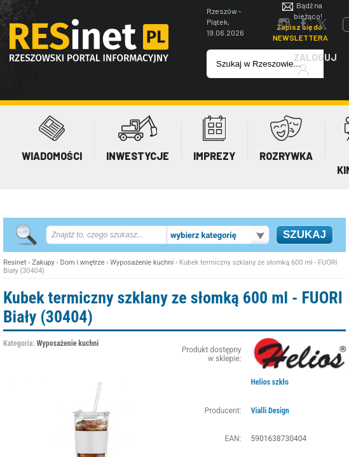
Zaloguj (315, 64)
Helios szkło (270, 382)
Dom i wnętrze (82, 262)
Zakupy (43, 262)
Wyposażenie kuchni (142, 262)
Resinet (14, 262)
